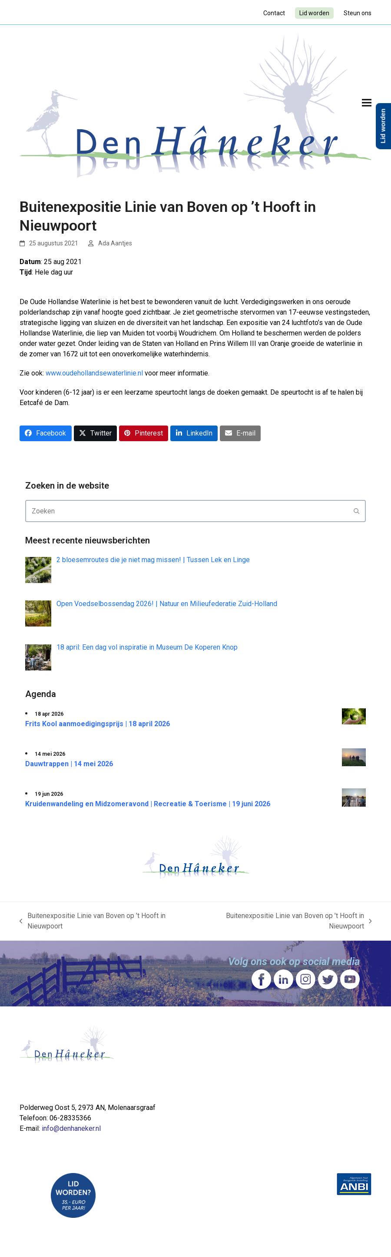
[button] (366, 102)
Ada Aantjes (115, 243)
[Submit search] (357, 511)
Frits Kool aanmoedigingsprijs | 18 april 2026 (97, 724)
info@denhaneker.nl (71, 1128)
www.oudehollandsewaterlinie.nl (94, 373)
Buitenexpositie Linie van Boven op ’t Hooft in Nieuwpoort (93, 922)
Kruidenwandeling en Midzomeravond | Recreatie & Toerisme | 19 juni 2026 (147, 804)
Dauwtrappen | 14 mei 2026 (69, 764)
